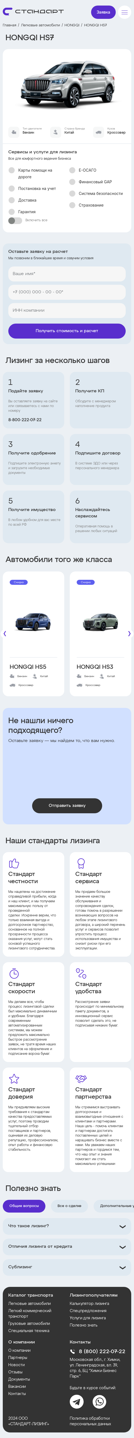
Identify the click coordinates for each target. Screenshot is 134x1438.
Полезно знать (83, 1325)
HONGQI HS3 (95, 667)
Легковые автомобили (40, 25)
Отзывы (15, 1372)
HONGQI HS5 (28, 667)
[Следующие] (129, 634)
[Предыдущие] (5, 634)
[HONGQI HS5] (33, 621)
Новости (16, 1365)
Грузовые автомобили (29, 1324)
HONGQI (72, 25)
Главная (9, 25)
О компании (19, 1351)
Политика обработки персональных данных (90, 1421)
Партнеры (17, 1358)
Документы (19, 1379)
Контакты (17, 1394)
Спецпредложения (88, 1311)
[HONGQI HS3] (100, 621)
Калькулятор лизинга (89, 1304)
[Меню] (124, 12)
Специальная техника (28, 1331)
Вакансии (17, 1387)
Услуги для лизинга (88, 1318)
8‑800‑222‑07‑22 (25, 420)
